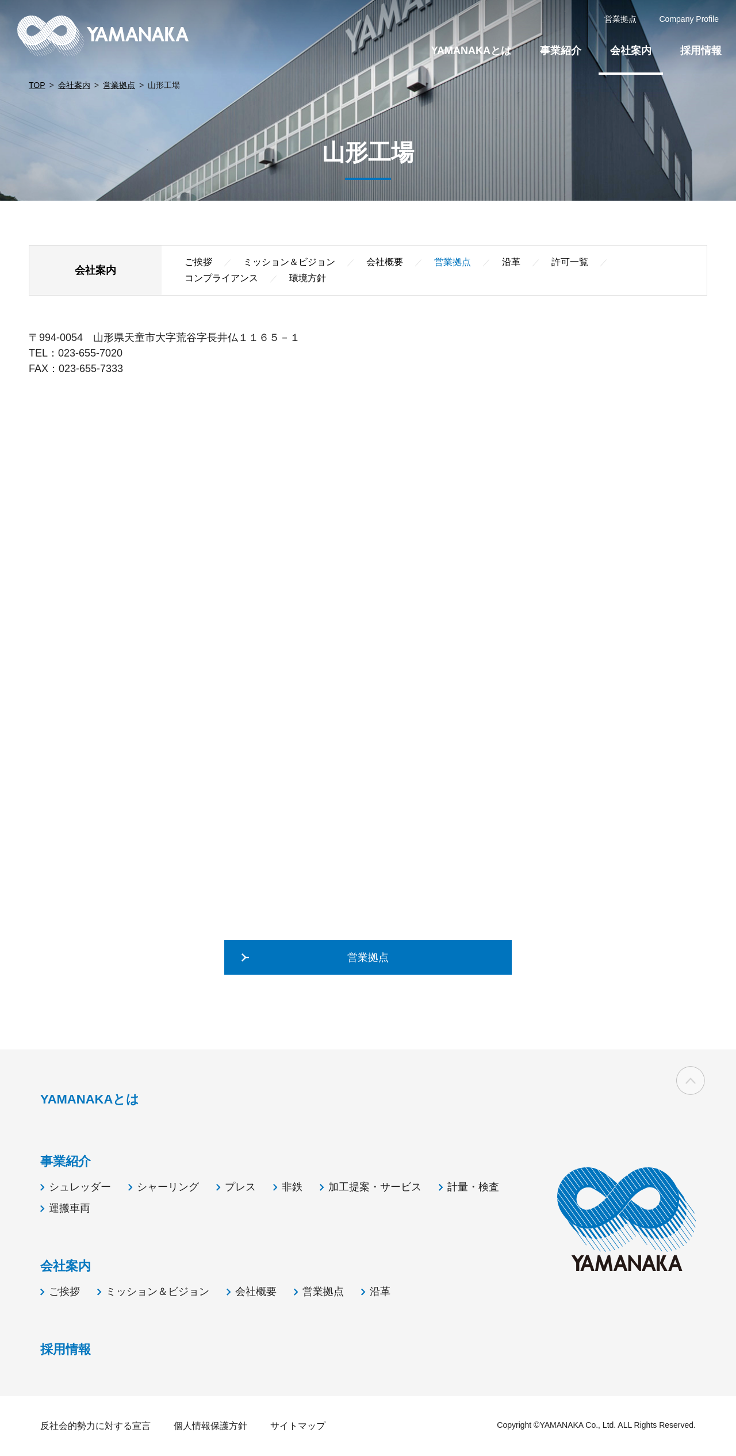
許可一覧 (569, 262)
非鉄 (292, 1187)
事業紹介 (560, 50)
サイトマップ (297, 1426)
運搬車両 (69, 1208)
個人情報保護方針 (210, 1426)
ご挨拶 (198, 262)
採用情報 (701, 50)
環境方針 (307, 278)
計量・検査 (473, 1187)
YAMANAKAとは (471, 50)
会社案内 (74, 85)
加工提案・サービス (374, 1187)
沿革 (511, 262)
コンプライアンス (221, 278)
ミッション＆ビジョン (289, 262)
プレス (240, 1187)
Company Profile (689, 19)
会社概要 (384, 262)
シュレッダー (80, 1187)
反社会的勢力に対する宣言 (95, 1426)
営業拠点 (119, 85)
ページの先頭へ (690, 1081)
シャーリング (168, 1187)
